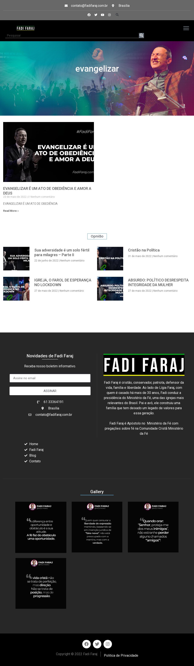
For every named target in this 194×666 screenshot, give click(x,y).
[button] (117, 15)
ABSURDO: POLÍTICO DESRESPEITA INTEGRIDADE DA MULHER (158, 282)
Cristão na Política (144, 250)
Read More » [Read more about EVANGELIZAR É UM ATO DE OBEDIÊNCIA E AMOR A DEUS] (11, 210)
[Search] (141, 35)
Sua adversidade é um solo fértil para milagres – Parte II (61, 252)
